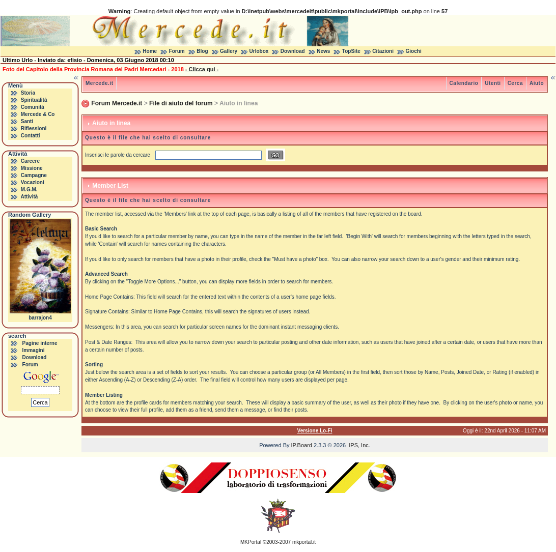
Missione (32, 168)
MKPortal (250, 542)
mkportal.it (304, 542)
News (323, 51)
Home (150, 51)
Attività (29, 196)
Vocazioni (32, 182)
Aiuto (537, 83)
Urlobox (259, 51)
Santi (27, 121)
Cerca (515, 83)
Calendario (464, 83)
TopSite (351, 51)
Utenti (493, 83)
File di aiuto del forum (181, 103)
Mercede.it (99, 83)
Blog (202, 51)
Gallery (228, 51)
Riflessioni (34, 128)
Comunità (32, 107)
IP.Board (301, 445)
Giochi (414, 51)
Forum (177, 51)
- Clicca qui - (201, 69)
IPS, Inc (359, 445)
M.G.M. (29, 189)
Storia (28, 93)
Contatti (30, 135)
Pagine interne (40, 343)
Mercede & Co (38, 114)
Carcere (30, 161)
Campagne (34, 175)
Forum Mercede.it (116, 103)
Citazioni (383, 51)
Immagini (33, 350)
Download (293, 51)
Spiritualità (34, 100)
